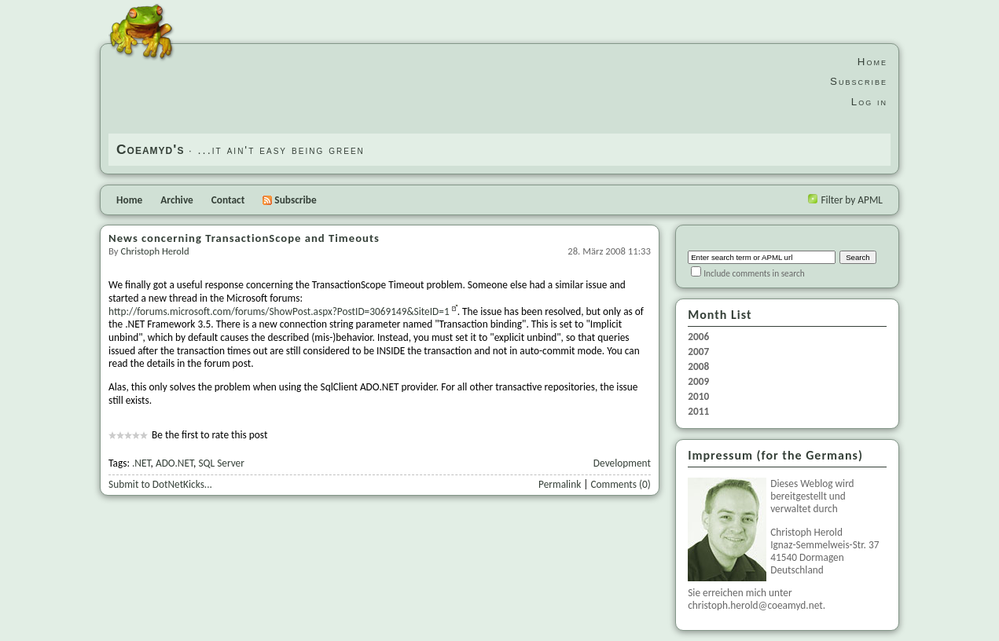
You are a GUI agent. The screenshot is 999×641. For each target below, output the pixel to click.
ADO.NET (174, 463)
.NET (141, 463)
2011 (698, 411)
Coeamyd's (150, 149)
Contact (228, 200)
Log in (869, 102)
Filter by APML (851, 200)
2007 (698, 352)
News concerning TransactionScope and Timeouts (244, 238)
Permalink (559, 484)
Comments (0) (620, 484)
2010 (698, 396)
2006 (698, 337)
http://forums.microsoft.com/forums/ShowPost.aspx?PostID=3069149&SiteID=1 (279, 311)
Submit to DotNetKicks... (160, 484)
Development (622, 463)
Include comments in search (753, 273)
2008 (698, 367)
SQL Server (221, 463)
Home (872, 62)
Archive (176, 200)
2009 (698, 381)
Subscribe (858, 81)
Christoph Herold (154, 251)
